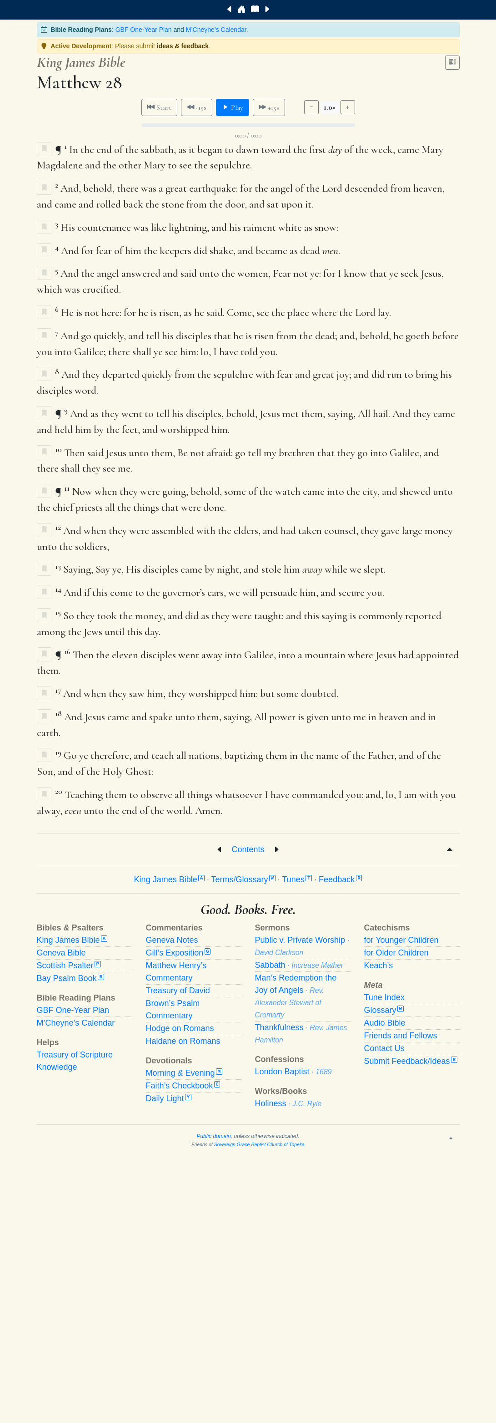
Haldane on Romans (183, 1041)
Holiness (288, 1103)
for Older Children (396, 952)
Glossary (384, 1010)
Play (232, 107)
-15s (196, 107)
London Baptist (293, 1071)
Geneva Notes (172, 940)
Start (159, 107)
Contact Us (384, 1048)
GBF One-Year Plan (143, 29)
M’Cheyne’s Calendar (216, 29)
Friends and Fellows (400, 1035)
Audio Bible (385, 1022)
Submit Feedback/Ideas (410, 1061)
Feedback (340, 879)
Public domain (213, 1136)
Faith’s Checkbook (183, 1085)
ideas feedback (183, 46)
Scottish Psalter (69, 965)
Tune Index (384, 997)
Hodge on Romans (180, 1028)
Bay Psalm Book (70, 978)
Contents (247, 849)
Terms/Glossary (243, 879)
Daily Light (168, 1098)
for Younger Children (401, 940)
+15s (269, 107)
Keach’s (378, 965)
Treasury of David (178, 990)
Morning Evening (184, 1072)
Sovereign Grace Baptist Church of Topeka (259, 1144)
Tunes (297, 879)
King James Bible (169, 879)
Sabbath (299, 965)
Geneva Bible (61, 952)
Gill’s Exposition (178, 952)
